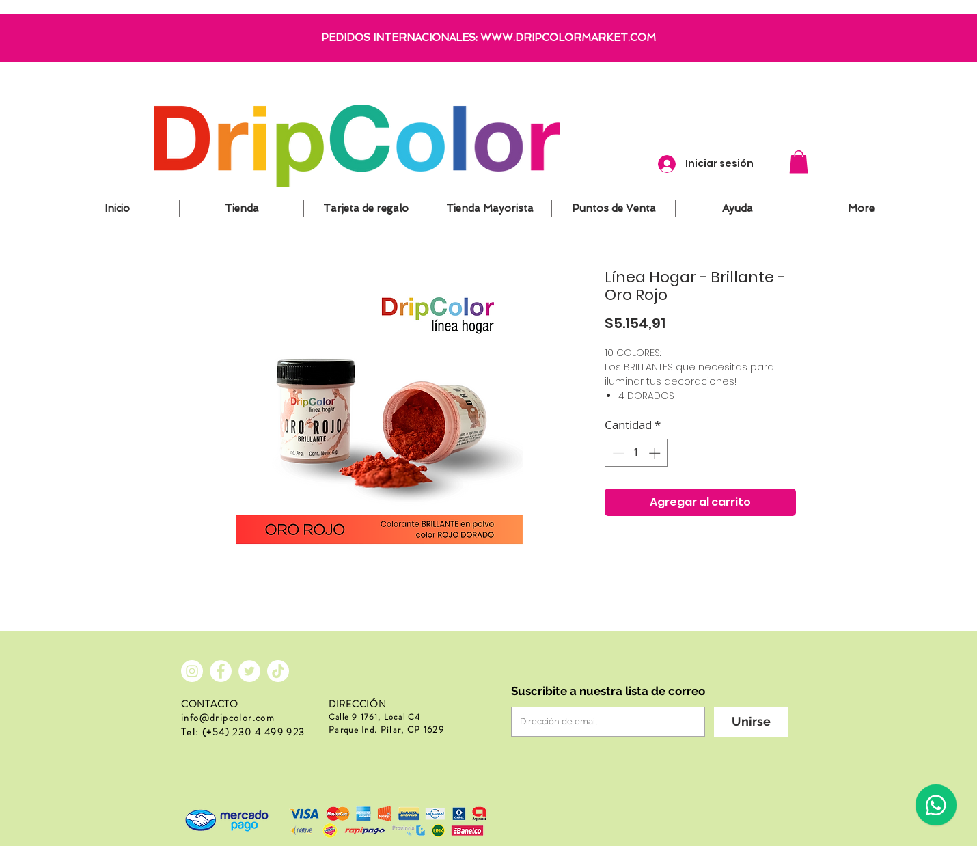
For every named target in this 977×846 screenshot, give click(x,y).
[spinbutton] (636, 453)
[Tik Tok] (278, 671)
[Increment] (656, 453)
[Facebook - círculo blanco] (221, 671)
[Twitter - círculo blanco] (249, 671)
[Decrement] (617, 453)
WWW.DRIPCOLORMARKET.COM (568, 37)
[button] (798, 161)
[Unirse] (751, 722)
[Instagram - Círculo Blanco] (192, 671)
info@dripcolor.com (228, 717)
